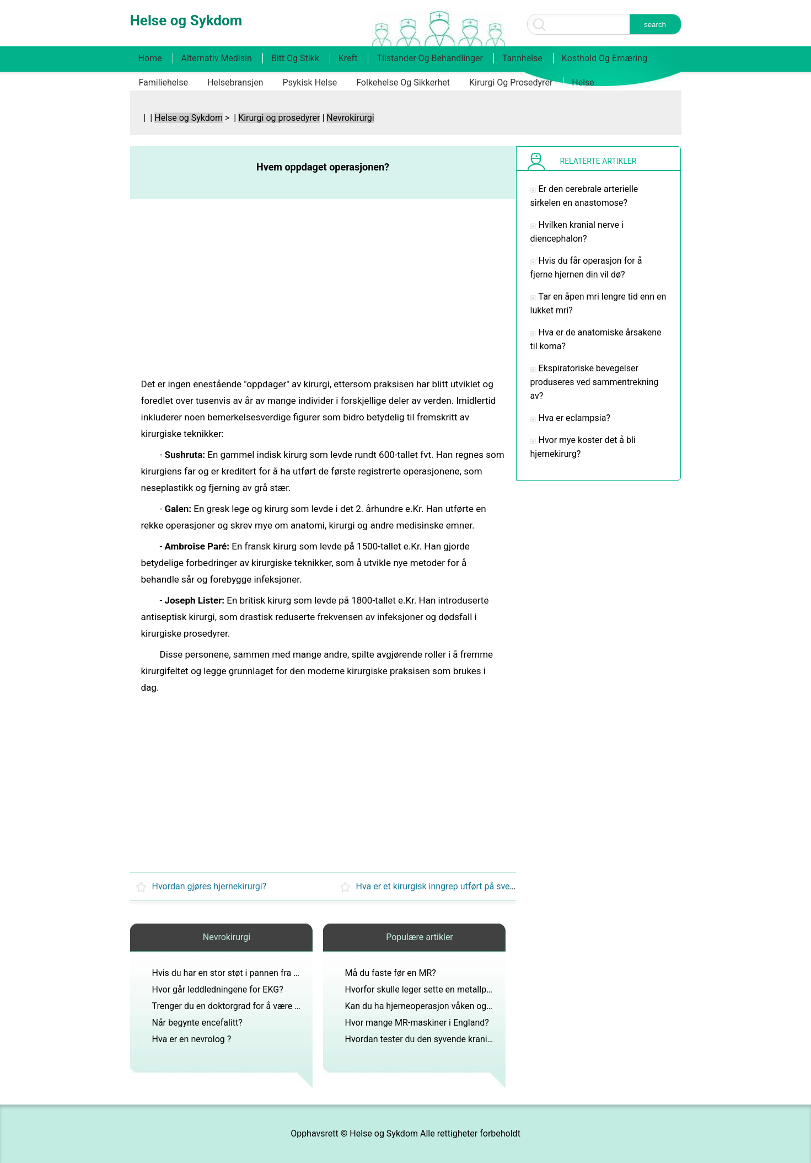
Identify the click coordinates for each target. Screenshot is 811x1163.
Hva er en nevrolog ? (192, 1039)
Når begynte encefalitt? (197, 1022)
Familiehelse (163, 82)
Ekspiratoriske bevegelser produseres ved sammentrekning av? (594, 382)
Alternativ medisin (216, 58)
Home (150, 58)
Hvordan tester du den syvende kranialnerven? (435, 1039)
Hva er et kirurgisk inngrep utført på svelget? (442, 886)
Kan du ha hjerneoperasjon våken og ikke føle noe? (444, 1006)
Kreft (348, 58)
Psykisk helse (309, 82)
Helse (583, 82)
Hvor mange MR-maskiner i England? (417, 1022)
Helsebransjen (235, 82)
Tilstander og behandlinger (430, 58)
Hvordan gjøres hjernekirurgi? (209, 886)
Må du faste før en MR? (390, 973)
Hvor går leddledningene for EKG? (217, 989)
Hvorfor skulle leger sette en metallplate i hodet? (439, 989)
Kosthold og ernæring (604, 58)
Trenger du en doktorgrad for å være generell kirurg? (253, 1006)
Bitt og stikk (295, 58)
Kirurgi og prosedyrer (510, 82)
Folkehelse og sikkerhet (403, 82)
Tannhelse (522, 58)
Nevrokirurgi (350, 118)
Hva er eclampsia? (574, 418)
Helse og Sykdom (188, 118)
